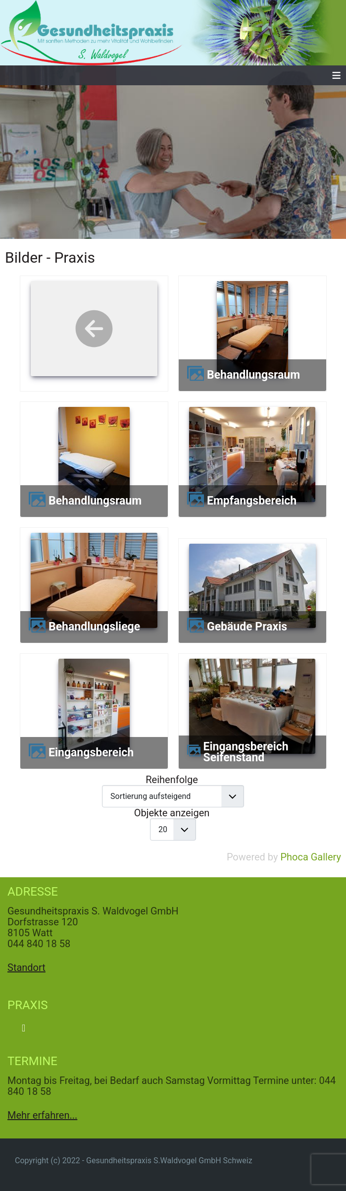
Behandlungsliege (94, 627)
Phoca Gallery (310, 857)
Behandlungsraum (253, 375)
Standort (26, 967)
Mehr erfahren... (42, 1115)
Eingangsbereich (91, 752)
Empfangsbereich (252, 501)
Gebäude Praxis (247, 627)
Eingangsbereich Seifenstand (246, 752)
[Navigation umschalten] (23, 1028)
